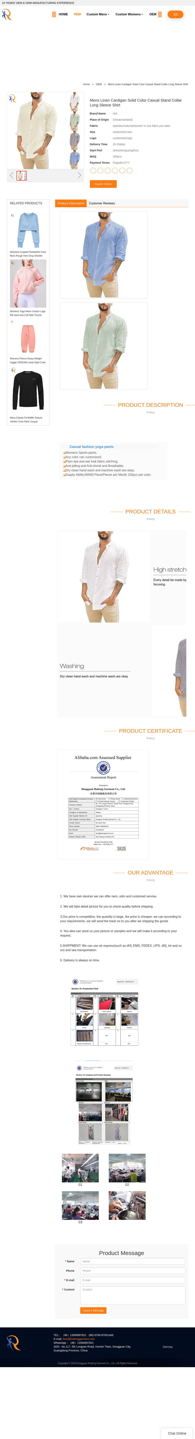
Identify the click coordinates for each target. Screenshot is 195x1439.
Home (86, 84)
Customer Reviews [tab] (102, 203)
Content (68, 1289)
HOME (63, 14)
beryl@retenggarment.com (79, 1338)
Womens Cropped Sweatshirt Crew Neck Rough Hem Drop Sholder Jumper (28, 256)
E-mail (69, 1280)
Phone (70, 1270)
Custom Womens (128, 14)
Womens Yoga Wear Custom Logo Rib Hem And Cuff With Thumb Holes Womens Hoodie (28, 315)
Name (69, 1261)
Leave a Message (93, 1310)
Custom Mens (97, 14)
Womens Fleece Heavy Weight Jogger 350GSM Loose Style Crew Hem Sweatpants (28, 362)
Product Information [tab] (70, 203)
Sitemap (168, 1346)
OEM (77, 14)
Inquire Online (103, 184)
